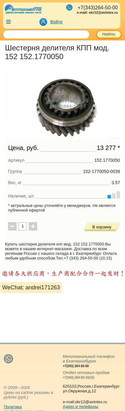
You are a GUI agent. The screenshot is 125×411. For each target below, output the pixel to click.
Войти (56, 21)
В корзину (102, 227)
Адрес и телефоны (80, 406)
